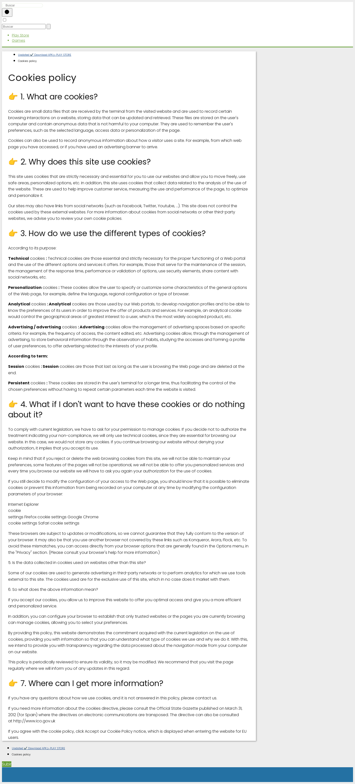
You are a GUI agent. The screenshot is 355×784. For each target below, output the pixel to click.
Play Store (20, 35)
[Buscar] (7, 12)
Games (18, 40)
